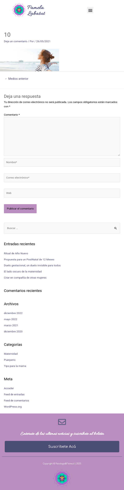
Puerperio (10, 359)
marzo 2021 (11, 325)
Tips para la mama (15, 366)
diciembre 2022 (13, 313)
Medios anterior (16, 78)
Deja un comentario (15, 41)
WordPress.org (13, 406)
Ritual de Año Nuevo (16, 253)
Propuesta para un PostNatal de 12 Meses (29, 259)
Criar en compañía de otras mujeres (25, 277)
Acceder (9, 388)
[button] (90, 10)
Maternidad (11, 353)
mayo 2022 (10, 319)
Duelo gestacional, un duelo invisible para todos (32, 265)
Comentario (12, 114)
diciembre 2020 (13, 331)
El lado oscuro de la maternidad (23, 271)
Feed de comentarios (16, 400)
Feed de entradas (14, 394)
